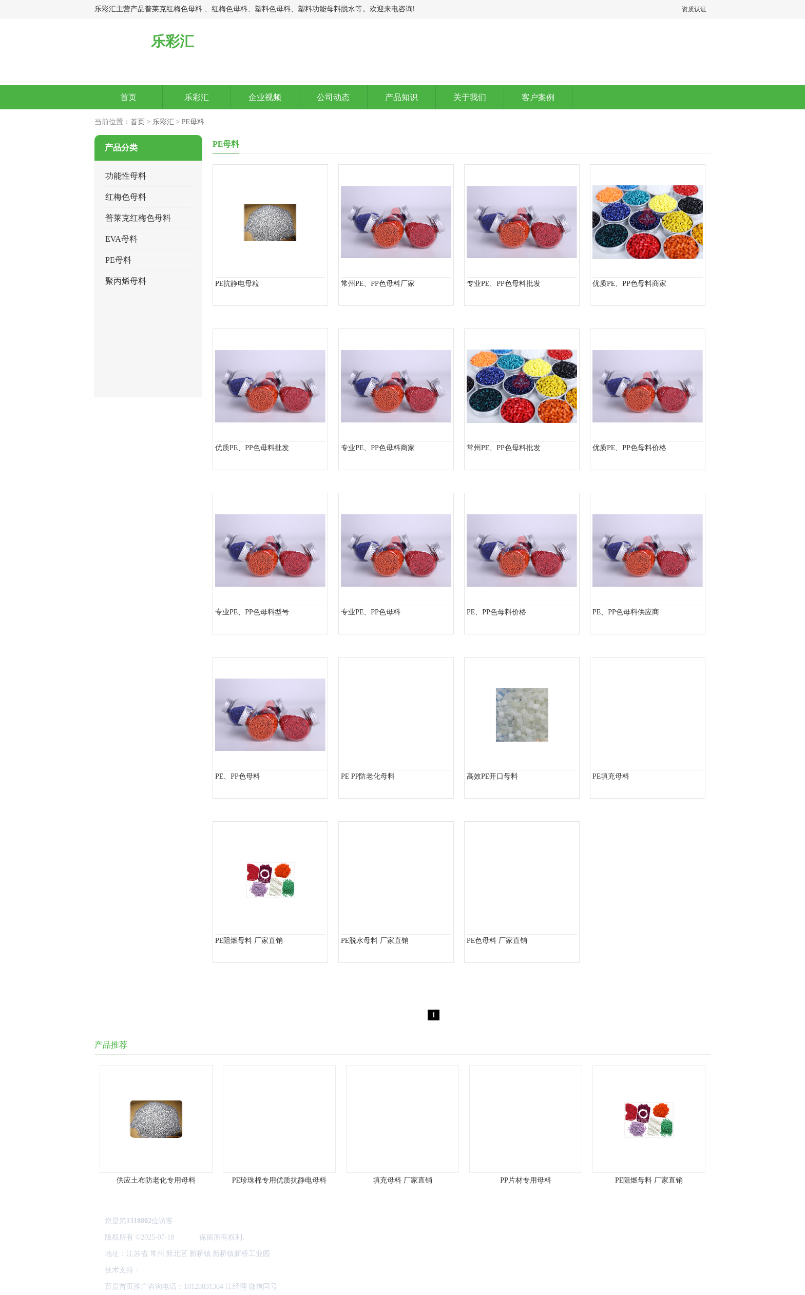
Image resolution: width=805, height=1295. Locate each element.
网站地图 (157, 1270)
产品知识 (401, 97)
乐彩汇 (196, 97)
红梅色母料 (125, 196)
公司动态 (333, 97)
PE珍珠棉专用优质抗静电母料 (279, 1180)
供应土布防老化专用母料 (156, 1180)
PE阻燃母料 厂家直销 (649, 1180)
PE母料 (193, 122)
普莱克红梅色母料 (138, 218)
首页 (128, 97)
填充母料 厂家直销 (402, 1180)
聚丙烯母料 (125, 281)
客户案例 (538, 97)
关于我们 (469, 97)
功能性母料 (125, 175)
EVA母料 (121, 239)
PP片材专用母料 (525, 1180)
